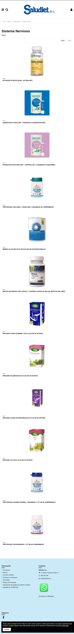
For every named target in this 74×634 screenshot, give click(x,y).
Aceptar (6, 629)
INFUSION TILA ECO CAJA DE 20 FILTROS (18, 460)
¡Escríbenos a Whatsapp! (46, 596)
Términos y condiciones (10, 577)
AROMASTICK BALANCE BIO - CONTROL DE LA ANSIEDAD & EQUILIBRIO (29, 165)
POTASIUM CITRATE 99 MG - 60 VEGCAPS (18, 80)
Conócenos (6, 570)
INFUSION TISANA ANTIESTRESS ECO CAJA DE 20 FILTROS (24, 418)
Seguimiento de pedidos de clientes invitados (16, 585)
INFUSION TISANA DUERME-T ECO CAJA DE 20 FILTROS (23, 333)
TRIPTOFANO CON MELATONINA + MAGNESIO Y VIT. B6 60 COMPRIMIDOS (29, 502)
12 (70, 40)
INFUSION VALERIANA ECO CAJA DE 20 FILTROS (20, 376)
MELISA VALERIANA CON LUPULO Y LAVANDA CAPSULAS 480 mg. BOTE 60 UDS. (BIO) (34, 291)
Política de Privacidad (9, 582)
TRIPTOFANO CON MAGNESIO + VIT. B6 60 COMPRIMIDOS (23, 544)
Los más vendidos (8, 575)
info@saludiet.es (46, 578)
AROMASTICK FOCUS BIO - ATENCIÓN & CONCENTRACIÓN (24, 122)
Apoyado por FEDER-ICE (10, 587)
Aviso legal (6, 580)
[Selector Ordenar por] (63, 40)
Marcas (5, 572)
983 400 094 (44, 575)
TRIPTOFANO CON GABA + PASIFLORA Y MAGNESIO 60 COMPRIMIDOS (28, 207)
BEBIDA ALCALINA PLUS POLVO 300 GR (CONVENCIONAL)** (24, 249)
